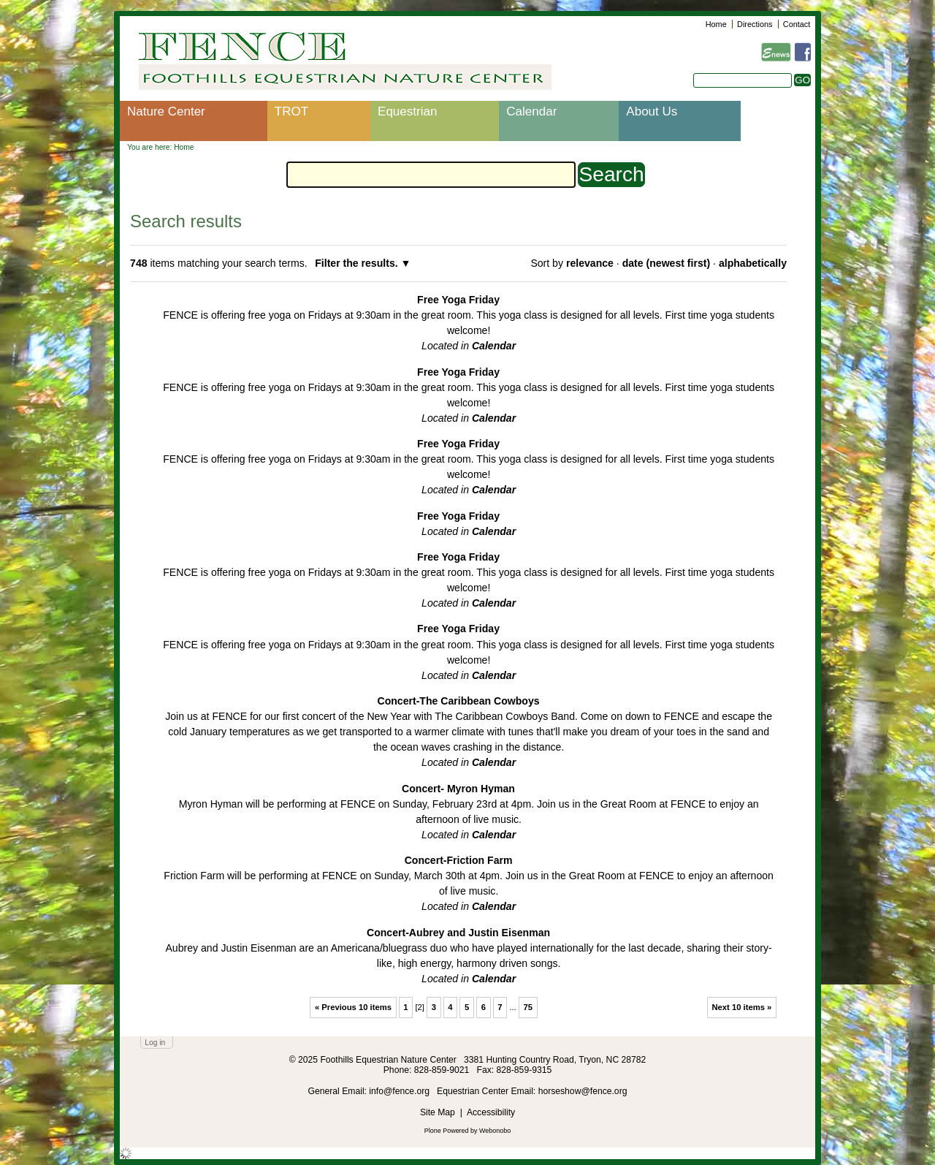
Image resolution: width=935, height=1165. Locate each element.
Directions (754, 24)
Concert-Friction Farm (459, 860)
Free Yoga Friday (458, 300)
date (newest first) (666, 263)
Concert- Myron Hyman (458, 788)
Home (716, 24)
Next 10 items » (741, 1007)
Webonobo (495, 1130)
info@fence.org (400, 1091)
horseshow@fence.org (582, 1091)
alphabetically (753, 263)
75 (528, 1007)
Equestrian (407, 111)
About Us (651, 111)
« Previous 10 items (353, 1007)
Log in (155, 1043)
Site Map (437, 1112)
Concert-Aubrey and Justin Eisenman (458, 932)
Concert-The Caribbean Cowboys (458, 701)
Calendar (531, 111)
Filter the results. (357, 263)
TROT (291, 111)
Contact (796, 24)
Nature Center (166, 111)
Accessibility (491, 1112)
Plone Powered (446, 1130)
